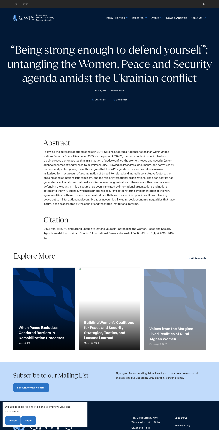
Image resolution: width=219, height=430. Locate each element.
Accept (13, 420)
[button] (202, 4)
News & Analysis (176, 18)
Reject (29, 420)
